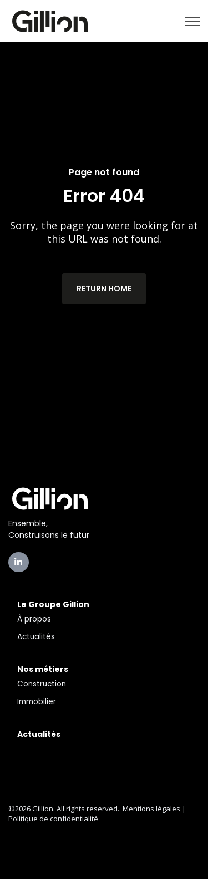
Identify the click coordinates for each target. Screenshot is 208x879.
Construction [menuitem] (41, 684)
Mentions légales (151, 809)
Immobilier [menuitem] (36, 701)
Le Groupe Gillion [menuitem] (53, 604)
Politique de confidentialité (53, 819)
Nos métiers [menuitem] (42, 669)
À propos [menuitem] (34, 619)
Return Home (104, 288)
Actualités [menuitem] (36, 637)
